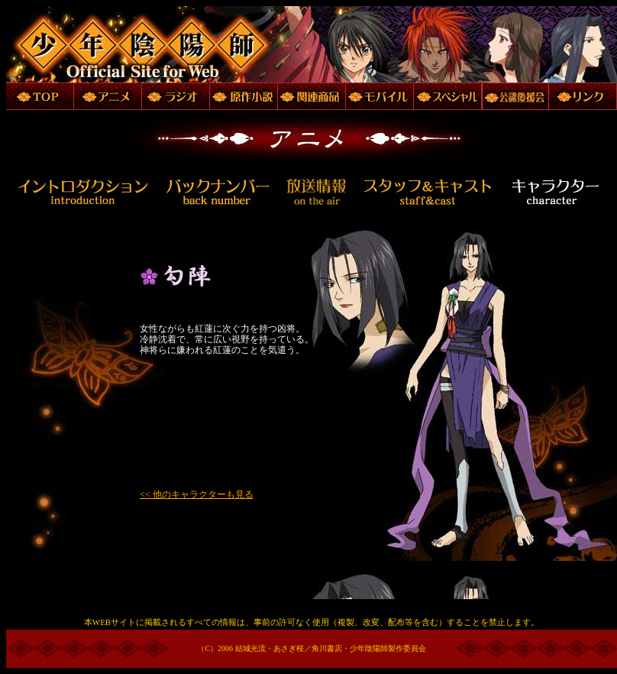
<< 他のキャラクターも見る (197, 494)
